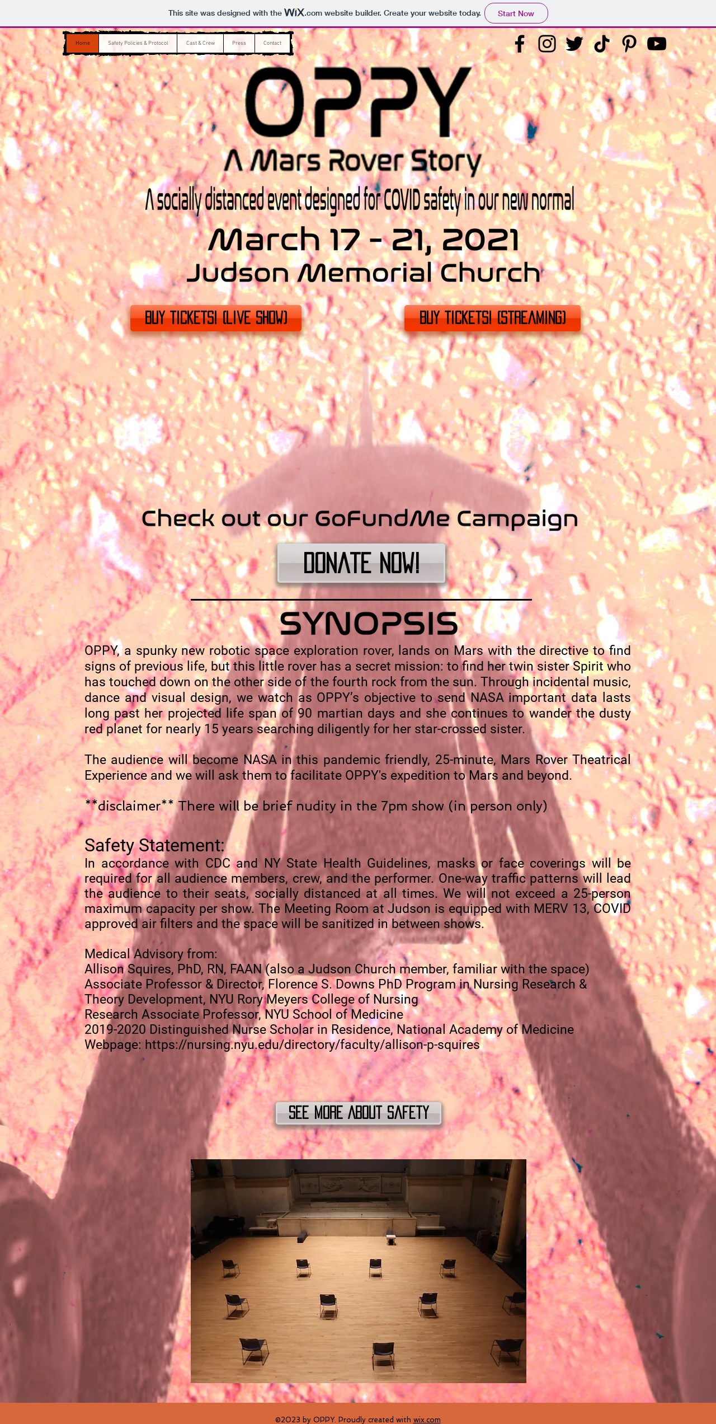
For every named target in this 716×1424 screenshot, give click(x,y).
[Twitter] (574, 43)
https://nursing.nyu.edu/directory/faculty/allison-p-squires (314, 1044)
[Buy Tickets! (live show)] (216, 318)
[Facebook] (519, 43)
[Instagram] (547, 43)
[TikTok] (602, 43)
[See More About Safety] (358, 1113)
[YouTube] (656, 43)
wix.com (427, 1420)
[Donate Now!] (361, 563)
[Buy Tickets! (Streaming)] (492, 318)
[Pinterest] (629, 43)
